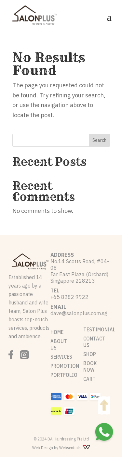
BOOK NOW (90, 366)
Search (99, 140)
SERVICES (61, 356)
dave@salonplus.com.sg (78, 313)
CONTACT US (94, 341)
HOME (56, 332)
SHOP (89, 354)
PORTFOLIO (63, 375)
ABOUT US (58, 344)
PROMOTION (64, 366)
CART (89, 379)
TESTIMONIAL (99, 329)
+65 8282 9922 (69, 297)
